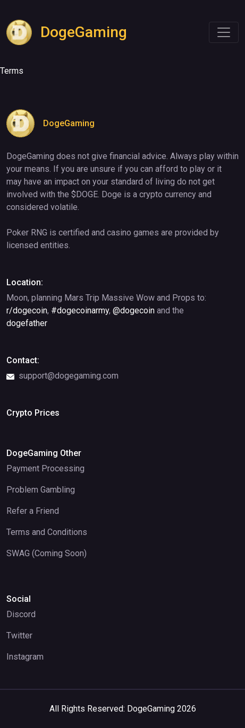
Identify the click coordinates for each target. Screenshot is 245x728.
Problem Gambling (40, 490)
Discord (21, 614)
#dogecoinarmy (80, 310)
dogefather (26, 323)
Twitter (19, 635)
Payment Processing (45, 468)
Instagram (25, 657)
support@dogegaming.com (62, 376)
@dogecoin (134, 310)
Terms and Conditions (46, 532)
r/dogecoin (26, 310)
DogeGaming (66, 32)
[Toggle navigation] (224, 32)
